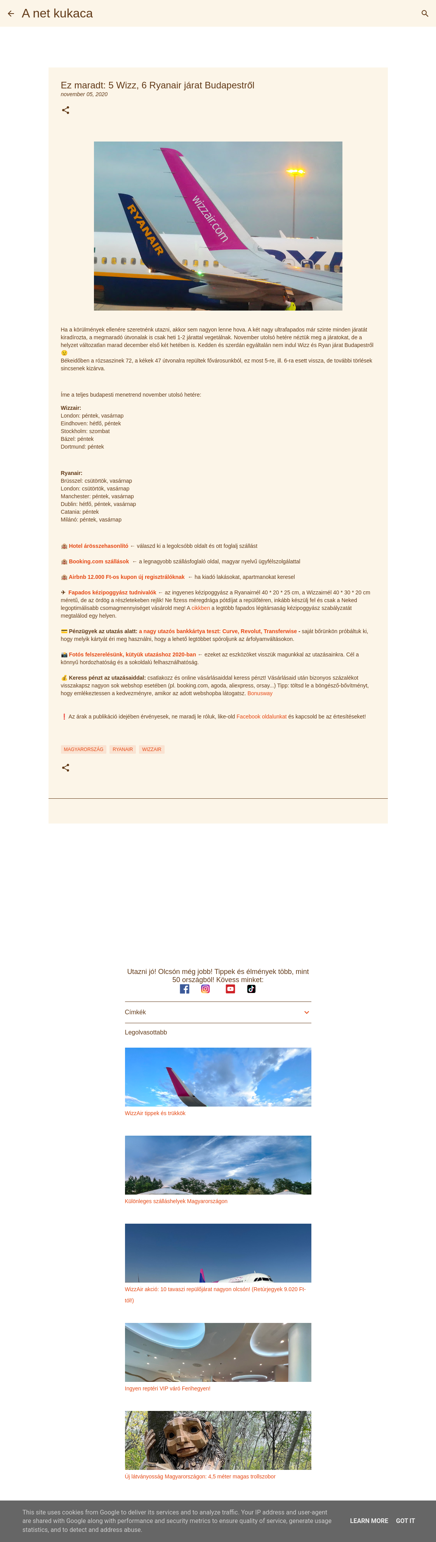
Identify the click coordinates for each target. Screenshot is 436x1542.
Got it (405, 1521)
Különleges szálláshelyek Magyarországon (176, 1201)
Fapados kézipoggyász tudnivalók (112, 592)
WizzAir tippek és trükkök (155, 1113)
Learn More (369, 1521)
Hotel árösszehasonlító (98, 546)
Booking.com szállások (99, 561)
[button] (65, 110)
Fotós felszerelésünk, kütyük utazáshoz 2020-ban (132, 654)
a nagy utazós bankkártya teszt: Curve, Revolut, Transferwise (218, 631)
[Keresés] (425, 13)
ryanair (123, 749)
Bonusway (260, 693)
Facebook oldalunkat (261, 716)
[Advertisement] (218, 889)
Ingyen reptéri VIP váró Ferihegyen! (168, 1388)
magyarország (84, 749)
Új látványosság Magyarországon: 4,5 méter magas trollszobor (200, 1476)
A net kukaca (57, 13)
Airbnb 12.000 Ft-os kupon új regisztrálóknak (127, 577)
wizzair (151, 749)
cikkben (200, 608)
